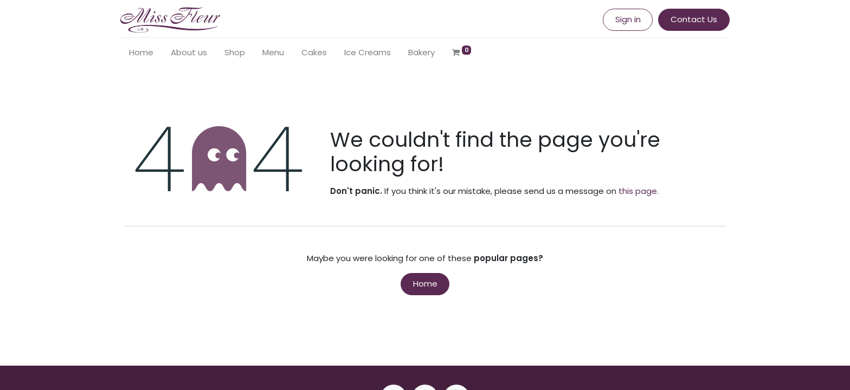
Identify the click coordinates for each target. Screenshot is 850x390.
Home (425, 283)
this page (638, 191)
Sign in (624, 19)
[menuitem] (145, 52)
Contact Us (690, 19)
